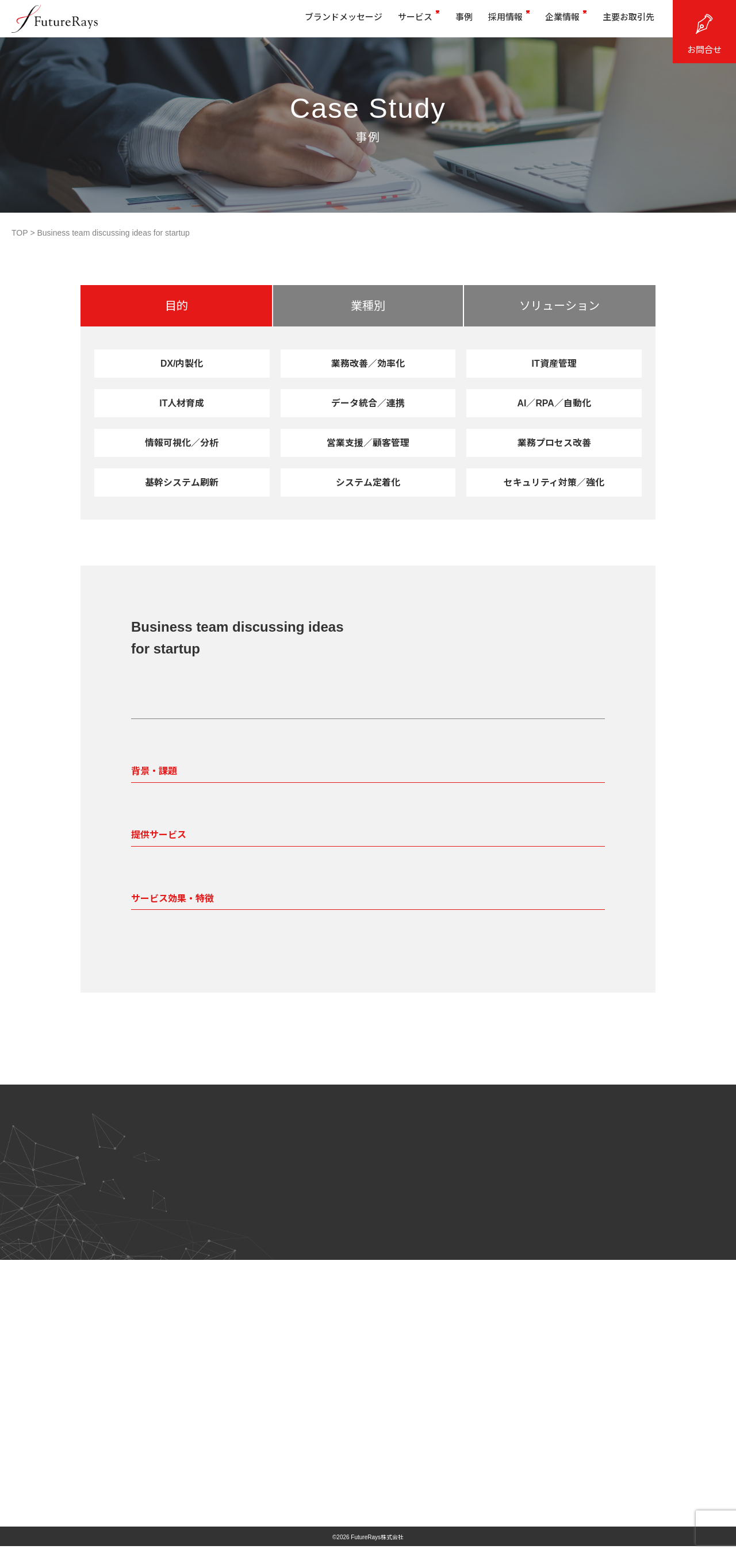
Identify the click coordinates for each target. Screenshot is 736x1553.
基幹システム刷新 (182, 482)
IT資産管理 (554, 363)
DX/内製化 (182, 363)
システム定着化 (368, 482)
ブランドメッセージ (317, 21)
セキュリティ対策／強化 (554, 482)
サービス (396, 21)
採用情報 (495, 21)
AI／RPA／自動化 (554, 403)
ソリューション (559, 305)
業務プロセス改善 (554, 442)
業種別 (368, 305)
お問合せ (704, 50)
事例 (446, 21)
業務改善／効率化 (368, 363)
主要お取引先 (624, 21)
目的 (176, 305)
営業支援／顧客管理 (368, 442)
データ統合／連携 (368, 403)
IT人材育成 (181, 403)
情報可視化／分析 (181, 442)
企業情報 (557, 21)
